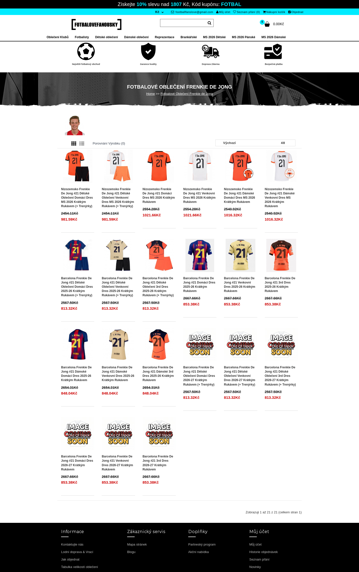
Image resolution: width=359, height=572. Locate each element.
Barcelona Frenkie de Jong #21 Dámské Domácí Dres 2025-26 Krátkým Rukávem (76, 374)
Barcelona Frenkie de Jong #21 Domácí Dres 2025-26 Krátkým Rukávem (199, 285)
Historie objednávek (263, 552)
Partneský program (202, 544)
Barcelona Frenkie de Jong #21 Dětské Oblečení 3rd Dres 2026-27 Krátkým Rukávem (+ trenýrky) (280, 376)
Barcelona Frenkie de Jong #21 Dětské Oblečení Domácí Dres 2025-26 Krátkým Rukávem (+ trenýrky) (77, 287)
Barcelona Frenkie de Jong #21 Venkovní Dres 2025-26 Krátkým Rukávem (239, 285)
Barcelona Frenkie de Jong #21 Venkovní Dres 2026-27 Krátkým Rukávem (117, 463)
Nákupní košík (274, 11)
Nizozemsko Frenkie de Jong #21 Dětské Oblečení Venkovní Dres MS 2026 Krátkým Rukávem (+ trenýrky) (118, 197)
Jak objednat (70, 559)
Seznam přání (259, 559)
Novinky (255, 567)
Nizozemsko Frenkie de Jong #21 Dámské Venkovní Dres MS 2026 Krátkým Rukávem (280, 197)
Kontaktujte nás (72, 544)
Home (150, 94)
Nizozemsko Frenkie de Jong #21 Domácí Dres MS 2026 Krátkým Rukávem (159, 195)
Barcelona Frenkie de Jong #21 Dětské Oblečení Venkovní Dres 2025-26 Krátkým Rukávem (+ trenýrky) (117, 287)
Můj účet (223, 11)
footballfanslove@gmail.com (192, 11)
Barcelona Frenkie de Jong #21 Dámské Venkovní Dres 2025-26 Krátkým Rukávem (118, 374)
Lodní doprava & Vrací (77, 552)
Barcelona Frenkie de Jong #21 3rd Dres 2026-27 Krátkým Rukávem (158, 463)
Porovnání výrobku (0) (109, 143)
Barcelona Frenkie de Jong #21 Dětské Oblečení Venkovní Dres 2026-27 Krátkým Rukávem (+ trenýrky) (239, 376)
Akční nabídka (198, 552)
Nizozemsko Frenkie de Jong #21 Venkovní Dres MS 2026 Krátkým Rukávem (199, 195)
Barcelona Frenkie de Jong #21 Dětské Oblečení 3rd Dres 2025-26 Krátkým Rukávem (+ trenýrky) (158, 287)
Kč (157, 12)
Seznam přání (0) (246, 11)
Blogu (131, 552)
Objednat (295, 11)
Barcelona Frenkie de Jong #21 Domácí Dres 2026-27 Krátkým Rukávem (77, 463)
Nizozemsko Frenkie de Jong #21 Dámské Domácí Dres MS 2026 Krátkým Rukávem (239, 195)
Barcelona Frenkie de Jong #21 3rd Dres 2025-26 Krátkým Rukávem (280, 285)
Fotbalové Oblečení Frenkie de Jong (187, 94)
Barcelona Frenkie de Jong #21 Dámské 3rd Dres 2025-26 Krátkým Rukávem (158, 374)
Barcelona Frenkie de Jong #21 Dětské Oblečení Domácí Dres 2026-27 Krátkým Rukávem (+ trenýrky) (199, 376)
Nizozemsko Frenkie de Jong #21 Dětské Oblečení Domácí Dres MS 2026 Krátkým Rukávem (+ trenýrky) (77, 197)
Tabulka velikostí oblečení (79, 567)
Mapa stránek (137, 544)
